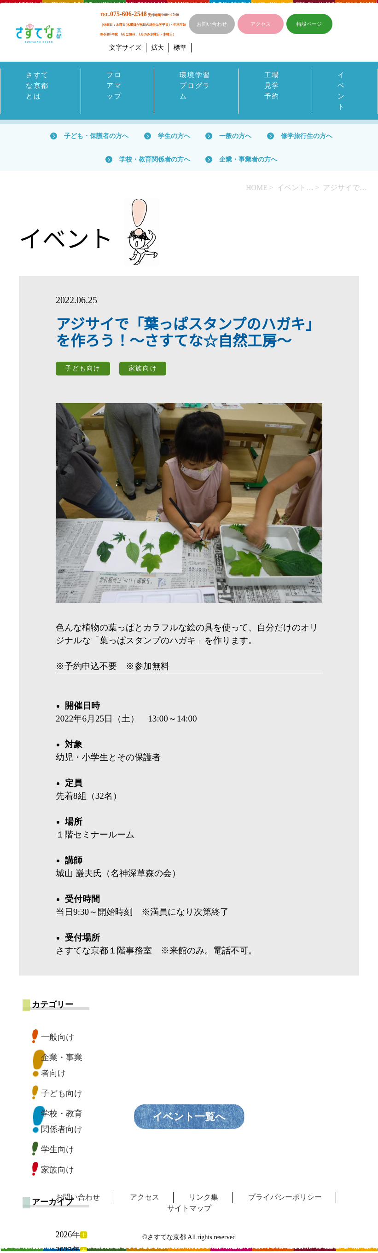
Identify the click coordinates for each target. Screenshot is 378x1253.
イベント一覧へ (189, 1118)
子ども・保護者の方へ (96, 137)
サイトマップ (189, 1210)
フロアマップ (114, 86)
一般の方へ (235, 137)
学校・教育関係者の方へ (154, 161)
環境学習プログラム (196, 86)
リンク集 (203, 1199)
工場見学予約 (272, 86)
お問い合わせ (212, 24)
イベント (341, 91)
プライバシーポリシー (285, 1199)
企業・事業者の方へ (248, 161)
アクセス (260, 24)
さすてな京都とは (38, 86)
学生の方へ (174, 137)
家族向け (57, 1171)
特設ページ (309, 24)
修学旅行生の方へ (306, 137)
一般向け (57, 1039)
